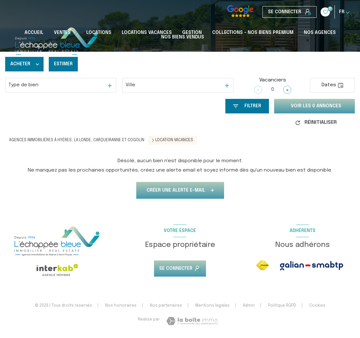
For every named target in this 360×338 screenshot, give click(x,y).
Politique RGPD (282, 306)
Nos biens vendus (182, 37)
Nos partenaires (166, 306)
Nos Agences (320, 32)
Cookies (317, 306)
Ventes (62, 32)
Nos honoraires (121, 306)
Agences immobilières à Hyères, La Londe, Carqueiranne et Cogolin (76, 140)
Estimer (63, 64)
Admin (249, 306)
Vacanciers (272, 80)
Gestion (192, 32)
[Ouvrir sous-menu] (77, 32)
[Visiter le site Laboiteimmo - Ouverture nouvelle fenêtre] (192, 321)
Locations (98, 32)
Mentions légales (212, 306)
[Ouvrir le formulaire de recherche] (247, 106)
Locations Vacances (147, 32)
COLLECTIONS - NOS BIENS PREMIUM (252, 32)
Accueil (34, 32)
